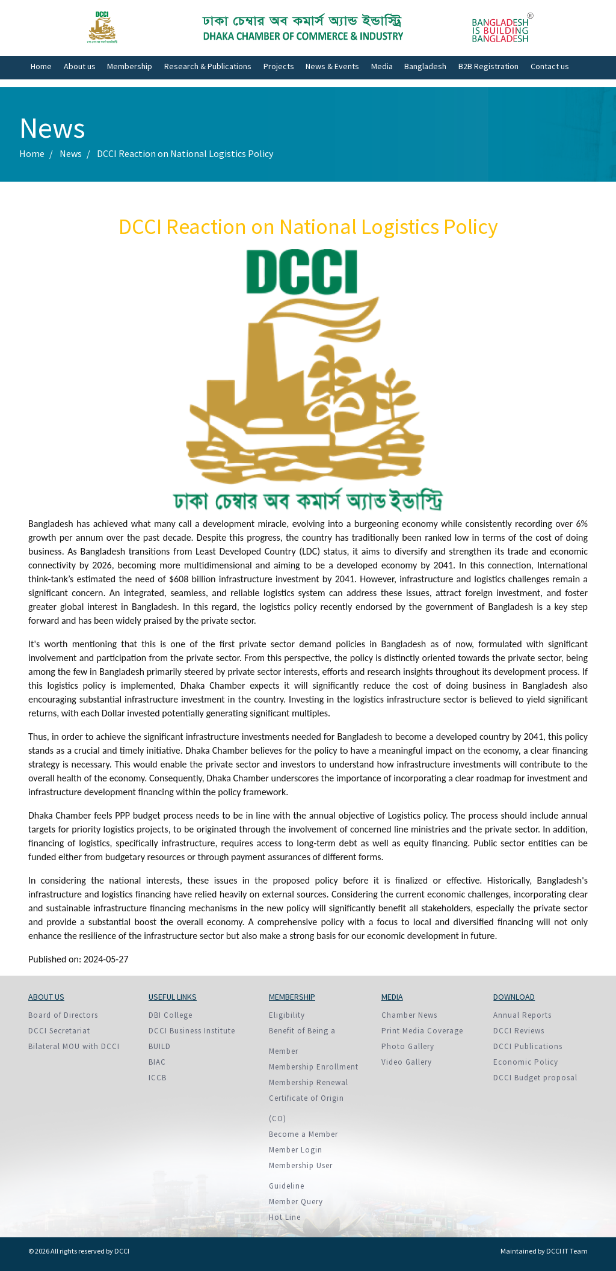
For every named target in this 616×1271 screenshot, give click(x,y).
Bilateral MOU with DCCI (74, 1046)
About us (80, 66)
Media (382, 66)
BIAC (157, 1062)
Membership (129, 66)
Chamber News (409, 1015)
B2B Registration (488, 66)
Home (41, 66)
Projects (278, 66)
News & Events (332, 66)
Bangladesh (425, 66)
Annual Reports (522, 1015)
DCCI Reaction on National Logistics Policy (185, 153)
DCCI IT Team (567, 1250)
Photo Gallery (407, 1046)
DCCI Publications (527, 1046)
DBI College (170, 1015)
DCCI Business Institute (192, 1031)
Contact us (550, 66)
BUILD (160, 1046)
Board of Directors (63, 1015)
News (71, 153)
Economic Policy (525, 1062)
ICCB (158, 1078)
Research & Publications (207, 66)
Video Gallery (406, 1062)
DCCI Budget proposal (535, 1078)
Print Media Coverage (422, 1031)
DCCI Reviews (518, 1031)
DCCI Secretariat (59, 1031)
